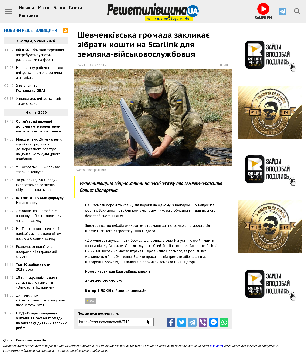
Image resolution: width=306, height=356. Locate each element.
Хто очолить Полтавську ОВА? (30, 88)
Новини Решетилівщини (30, 30)
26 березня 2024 (88, 64)
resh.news (216, 346)
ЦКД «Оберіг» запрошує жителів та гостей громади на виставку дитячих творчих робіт (41, 320)
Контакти (28, 15)
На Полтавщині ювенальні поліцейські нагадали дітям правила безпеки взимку (38, 233)
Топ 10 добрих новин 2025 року (34, 267)
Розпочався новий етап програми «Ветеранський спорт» (36, 251)
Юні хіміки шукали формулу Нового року (40, 200)
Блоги (59, 7)
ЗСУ (91, 301)
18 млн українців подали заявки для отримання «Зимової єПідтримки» (36, 282)
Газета (75, 7)
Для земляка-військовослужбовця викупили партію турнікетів (40, 300)
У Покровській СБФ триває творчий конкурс (38, 169)
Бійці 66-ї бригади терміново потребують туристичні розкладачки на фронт (40, 54)
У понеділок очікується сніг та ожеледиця (38, 101)
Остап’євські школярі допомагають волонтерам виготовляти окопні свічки (38, 126)
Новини (26, 7)
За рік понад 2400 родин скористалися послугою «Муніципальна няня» (37, 184)
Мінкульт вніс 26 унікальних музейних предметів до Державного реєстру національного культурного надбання (39, 149)
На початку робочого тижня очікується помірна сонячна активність (39, 72)
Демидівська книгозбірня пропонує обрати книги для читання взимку (39, 215)
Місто (43, 7)
